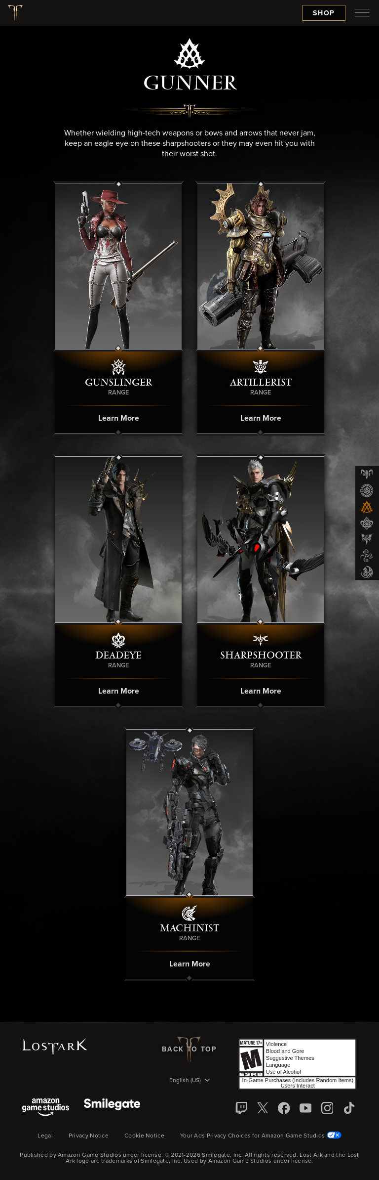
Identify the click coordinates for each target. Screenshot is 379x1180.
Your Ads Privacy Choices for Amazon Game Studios (260, 1136)
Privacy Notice (89, 1136)
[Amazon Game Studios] (45, 1108)
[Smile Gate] (112, 1108)
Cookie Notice (144, 1136)
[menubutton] (362, 12)
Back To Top (189, 1049)
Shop (324, 13)
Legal (45, 1136)
